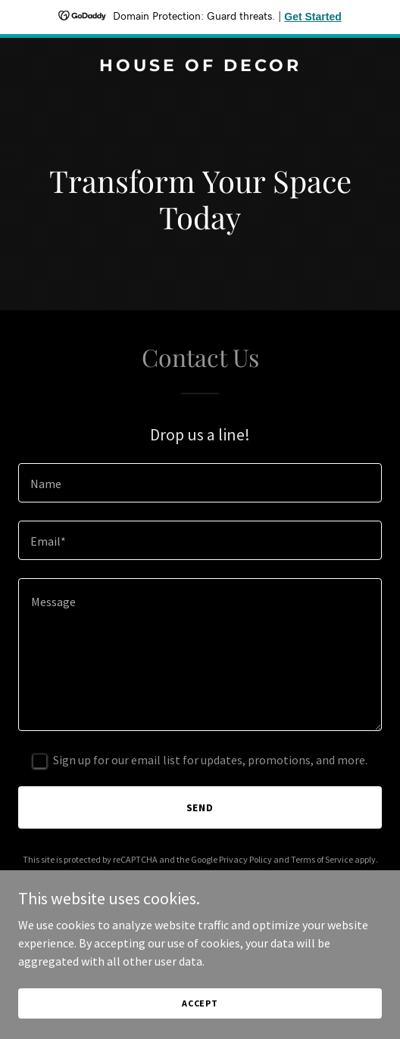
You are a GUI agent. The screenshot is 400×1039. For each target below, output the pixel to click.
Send (200, 807)
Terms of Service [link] (322, 859)
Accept (200, 1003)
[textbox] (200, 482)
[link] (200, 66)
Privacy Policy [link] (245, 859)
